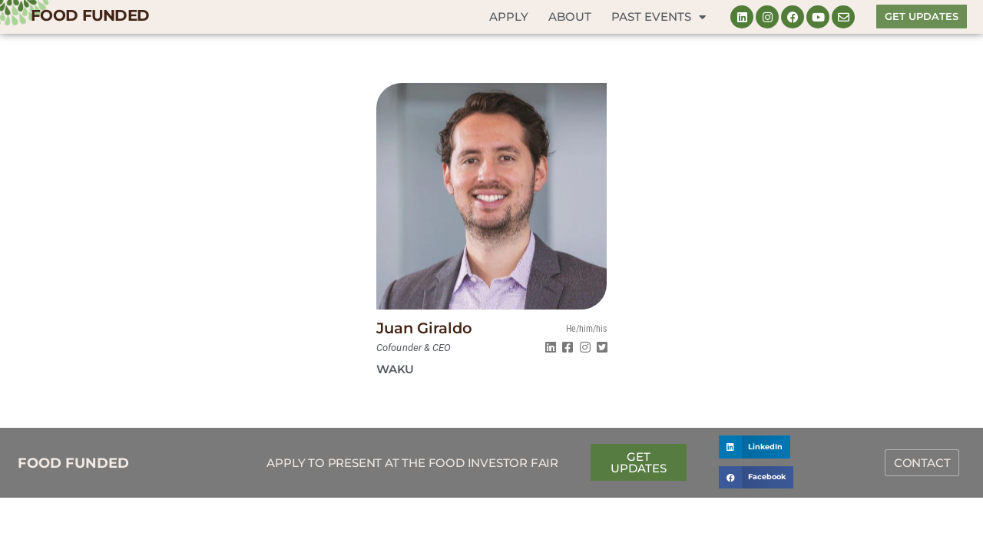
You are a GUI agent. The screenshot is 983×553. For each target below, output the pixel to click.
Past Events (658, 17)
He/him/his (586, 328)
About (569, 16)
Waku (395, 369)
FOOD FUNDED (90, 15)
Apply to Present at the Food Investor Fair (412, 462)
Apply (508, 16)
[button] (754, 446)
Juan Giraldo (424, 328)
